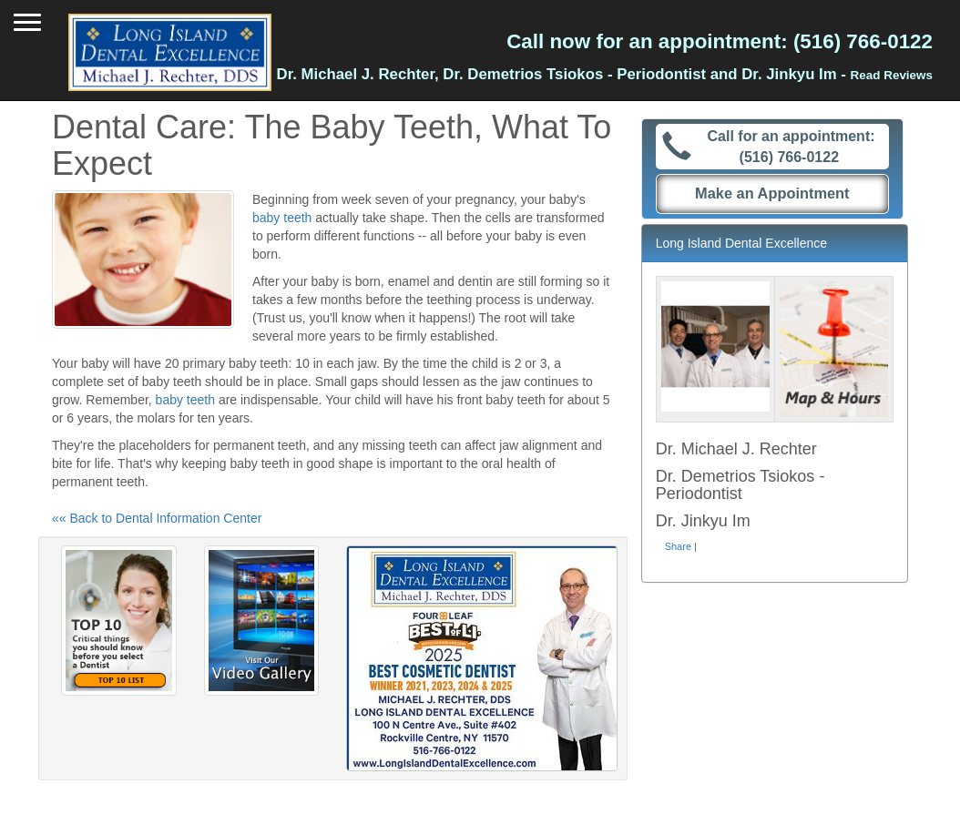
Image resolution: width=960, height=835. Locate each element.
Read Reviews (892, 75)
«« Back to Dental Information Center (156, 518)
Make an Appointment (772, 193)
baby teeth (281, 217)
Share (678, 546)
